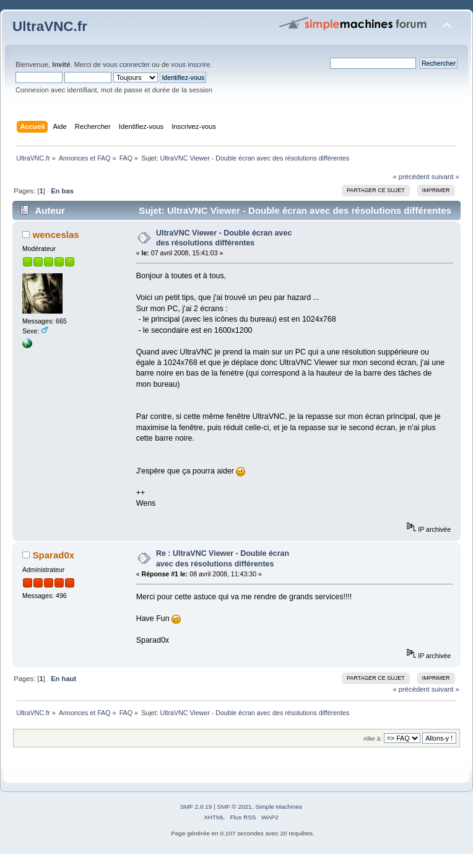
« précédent (411, 176)
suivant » (445, 176)
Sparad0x (53, 555)
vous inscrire (190, 64)
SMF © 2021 (234, 806)
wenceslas (56, 234)
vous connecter (126, 64)
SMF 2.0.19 (196, 806)
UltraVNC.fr (49, 26)
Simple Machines (278, 806)
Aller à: (372, 738)
